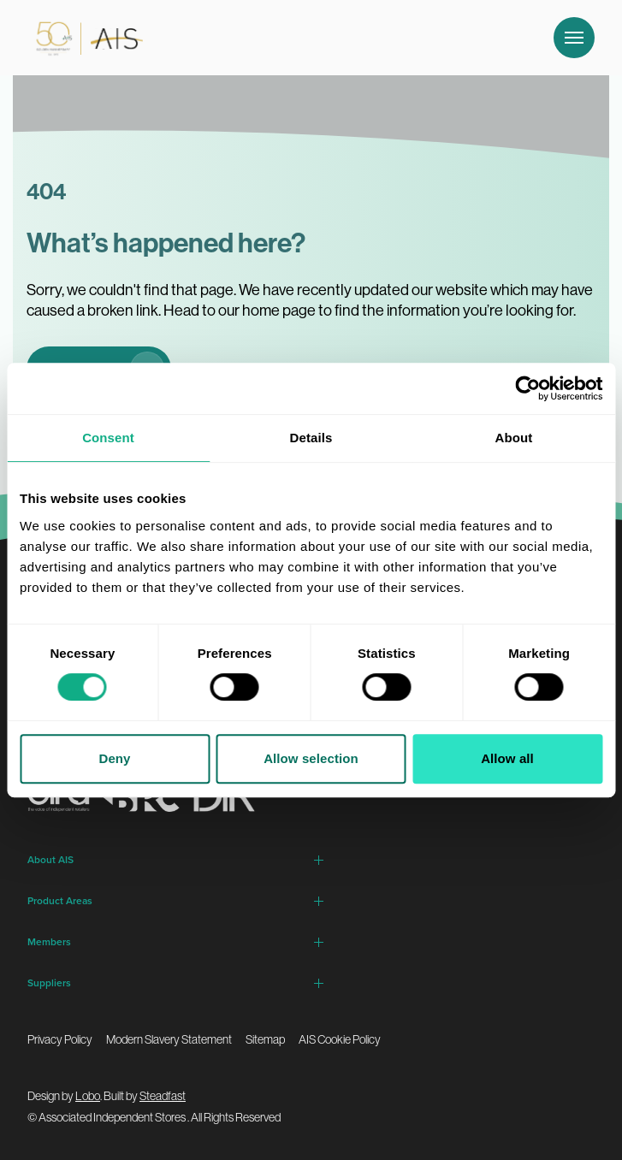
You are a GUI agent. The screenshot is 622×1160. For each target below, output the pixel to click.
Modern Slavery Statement (169, 1039)
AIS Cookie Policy (340, 1039)
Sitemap (265, 1039)
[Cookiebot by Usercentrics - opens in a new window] (527, 388)
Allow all (507, 758)
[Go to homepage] (86, 38)
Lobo (87, 1096)
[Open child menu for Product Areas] (319, 900)
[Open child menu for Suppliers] (319, 982)
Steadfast (162, 1096)
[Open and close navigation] (574, 37)
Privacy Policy (59, 1039)
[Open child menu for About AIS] (319, 859)
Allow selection (311, 758)
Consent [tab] (108, 437)
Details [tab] (311, 437)
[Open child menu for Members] (319, 941)
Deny (114, 758)
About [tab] (514, 437)
